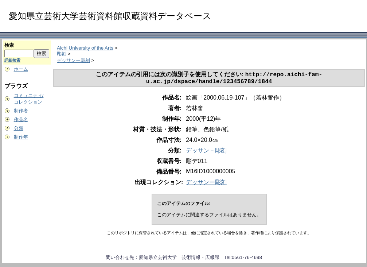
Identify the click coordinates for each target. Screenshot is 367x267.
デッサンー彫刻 (73, 60)
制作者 (21, 110)
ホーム (21, 69)
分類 (18, 128)
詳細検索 (12, 60)
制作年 (21, 137)
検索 (9, 45)
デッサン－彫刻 (206, 153)
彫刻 (61, 54)
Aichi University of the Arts (85, 48)
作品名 (21, 119)
